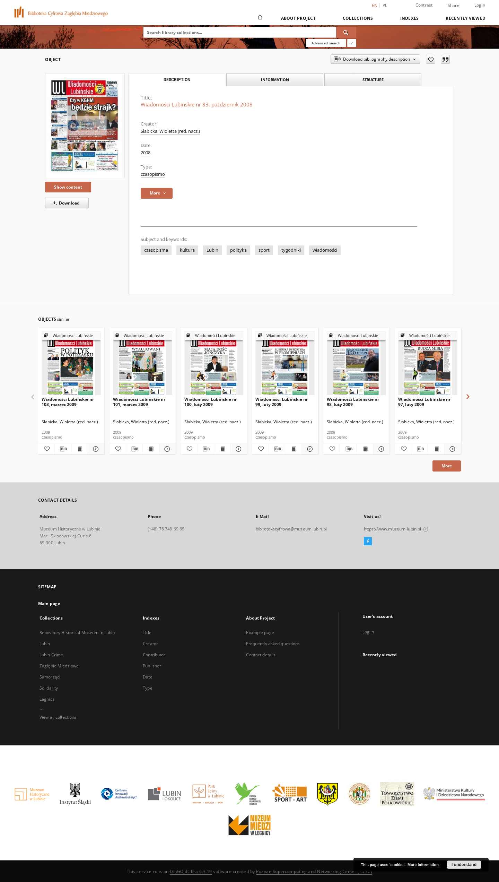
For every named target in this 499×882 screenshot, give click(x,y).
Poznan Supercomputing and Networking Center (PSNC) (314, 871)
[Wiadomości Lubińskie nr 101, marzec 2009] (142, 363)
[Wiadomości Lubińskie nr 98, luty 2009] (356, 363)
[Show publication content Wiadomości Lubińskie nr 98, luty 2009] (365, 448)
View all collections (58, 717)
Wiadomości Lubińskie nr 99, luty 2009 (281, 401)
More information (423, 865)
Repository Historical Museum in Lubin (77, 632)
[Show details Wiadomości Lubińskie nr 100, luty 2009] (238, 448)
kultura (187, 250)
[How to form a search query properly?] (351, 43)
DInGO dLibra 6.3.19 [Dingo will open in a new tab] (191, 871)
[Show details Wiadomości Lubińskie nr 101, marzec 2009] (166, 448)
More (446, 466)
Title (147, 632)
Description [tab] (177, 79)
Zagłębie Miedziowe (59, 666)
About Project (298, 18)
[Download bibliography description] (63, 448)
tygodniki (291, 250)
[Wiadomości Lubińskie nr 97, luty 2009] (428, 363)
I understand (464, 864)
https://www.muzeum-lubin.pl (396, 529)
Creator (150, 644)
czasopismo (153, 174)
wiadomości (325, 250)
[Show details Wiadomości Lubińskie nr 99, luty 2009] (309, 448)
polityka (238, 250)
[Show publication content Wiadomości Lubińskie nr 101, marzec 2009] (151, 448)
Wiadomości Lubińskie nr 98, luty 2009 (353, 401)
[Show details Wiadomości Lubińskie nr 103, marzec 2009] (95, 448)
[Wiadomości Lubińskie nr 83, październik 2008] (85, 125)
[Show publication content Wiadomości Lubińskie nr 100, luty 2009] (222, 448)
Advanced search (326, 43)
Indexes (409, 18)
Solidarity (49, 688)
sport (264, 250)
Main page (49, 603)
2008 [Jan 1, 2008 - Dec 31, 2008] (145, 153)
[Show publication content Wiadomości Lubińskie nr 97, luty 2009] (436, 448)
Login (479, 5)
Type (147, 688)
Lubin (212, 250)
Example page (260, 632)
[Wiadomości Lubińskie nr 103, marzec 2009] (71, 363)
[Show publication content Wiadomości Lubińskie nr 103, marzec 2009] (79, 448)
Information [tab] (275, 79)
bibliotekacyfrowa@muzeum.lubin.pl (291, 529)
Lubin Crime (51, 655)
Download (65, 203)
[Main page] (260, 18)
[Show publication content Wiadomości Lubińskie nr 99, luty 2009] (293, 448)
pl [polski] (385, 5)
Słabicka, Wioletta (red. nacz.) (170, 131)
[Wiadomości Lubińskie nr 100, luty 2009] (214, 363)
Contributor (154, 655)
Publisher (152, 666)
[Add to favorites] (430, 59)
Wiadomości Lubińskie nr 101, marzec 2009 (139, 401)
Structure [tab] (373, 79)
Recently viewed (465, 18)
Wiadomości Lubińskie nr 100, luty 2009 (210, 401)
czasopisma (156, 250)
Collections (358, 18)
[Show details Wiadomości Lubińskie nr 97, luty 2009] (452, 448)
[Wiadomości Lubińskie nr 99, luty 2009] (285, 363)
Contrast (424, 5)
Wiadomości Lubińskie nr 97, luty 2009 (424, 401)
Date (147, 677)
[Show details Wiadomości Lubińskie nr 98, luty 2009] (380, 448)
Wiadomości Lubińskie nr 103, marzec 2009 (68, 401)
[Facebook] (368, 541)
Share (453, 5)
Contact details (260, 655)
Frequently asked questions (273, 644)
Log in (368, 632)
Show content (68, 187)
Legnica (47, 699)
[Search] (346, 32)
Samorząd (50, 677)
